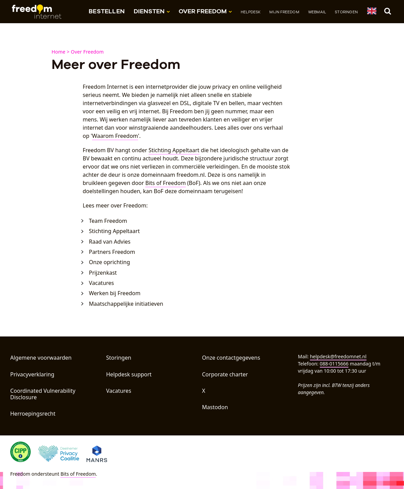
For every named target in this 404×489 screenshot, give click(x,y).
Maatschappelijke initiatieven (126, 304)
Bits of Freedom (165, 183)
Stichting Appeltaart (174, 150)
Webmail (317, 12)
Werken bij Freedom (114, 293)
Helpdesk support (128, 374)
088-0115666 (334, 363)
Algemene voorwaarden (41, 357)
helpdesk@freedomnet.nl (338, 356)
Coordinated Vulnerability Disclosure (42, 394)
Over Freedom (87, 51)
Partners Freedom (112, 252)
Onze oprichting (109, 262)
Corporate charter (225, 374)
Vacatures (101, 283)
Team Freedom (108, 221)
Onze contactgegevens (231, 357)
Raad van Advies (110, 242)
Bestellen (107, 11)
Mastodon (215, 407)
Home (58, 51)
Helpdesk (251, 12)
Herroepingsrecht (33, 413)
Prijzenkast (103, 273)
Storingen (346, 12)
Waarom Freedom (115, 136)
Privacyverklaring (32, 374)
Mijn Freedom (284, 12)
